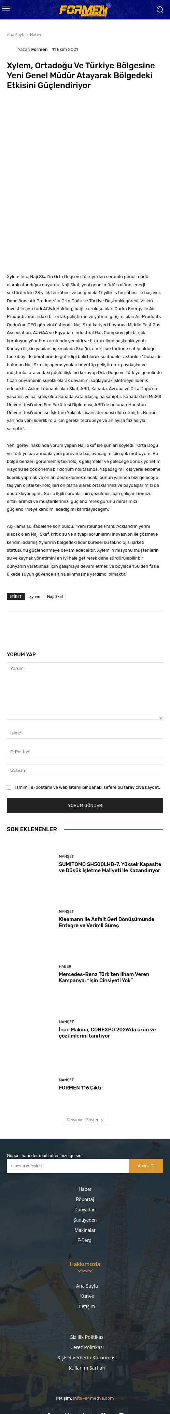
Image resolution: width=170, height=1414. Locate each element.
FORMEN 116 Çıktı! (81, 1045)
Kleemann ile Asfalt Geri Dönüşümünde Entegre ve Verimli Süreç (106, 880)
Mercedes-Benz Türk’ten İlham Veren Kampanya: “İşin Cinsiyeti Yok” (104, 935)
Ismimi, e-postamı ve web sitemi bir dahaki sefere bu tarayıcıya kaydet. (87, 744)
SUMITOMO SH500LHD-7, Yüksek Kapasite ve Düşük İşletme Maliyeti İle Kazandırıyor (110, 825)
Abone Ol (146, 1123)
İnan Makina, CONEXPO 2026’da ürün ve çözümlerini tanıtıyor (107, 990)
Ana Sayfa (16, 35)
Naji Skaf (55, 554)
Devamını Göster (85, 1077)
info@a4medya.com (93, 1355)
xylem (34, 554)
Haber (36, 35)
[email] (68, 1123)
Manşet (66, 814)
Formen (39, 49)
